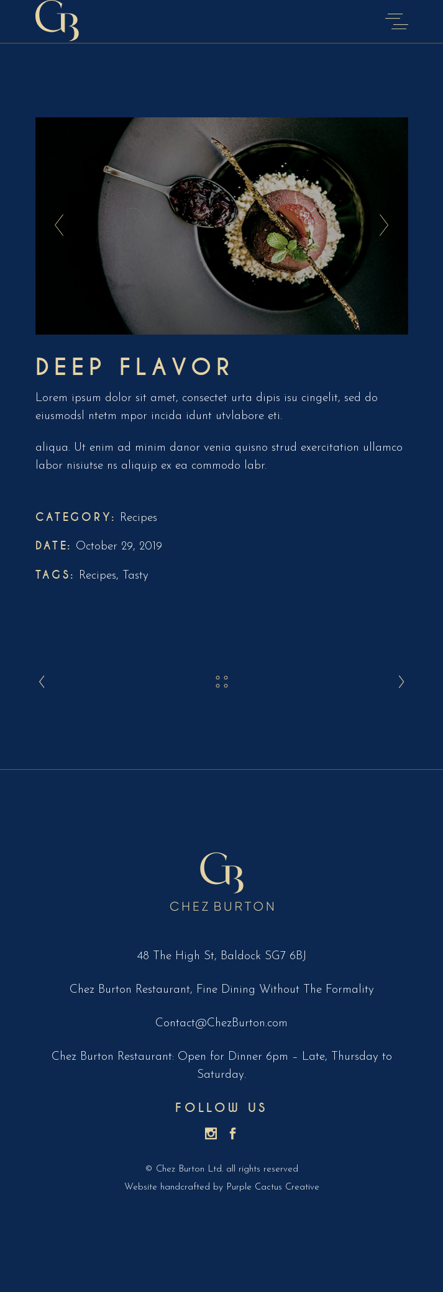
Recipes (138, 518)
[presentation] (55, 226)
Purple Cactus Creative (272, 1187)
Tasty (135, 576)
